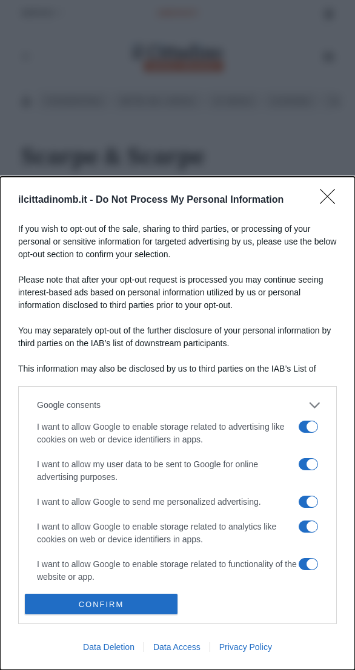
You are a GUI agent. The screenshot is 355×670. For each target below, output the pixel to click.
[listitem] (177, 405)
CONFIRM (101, 604)
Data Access (177, 647)
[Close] (331, 200)
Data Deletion (108, 647)
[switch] (308, 427)
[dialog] (177, 423)
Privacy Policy (245, 647)
